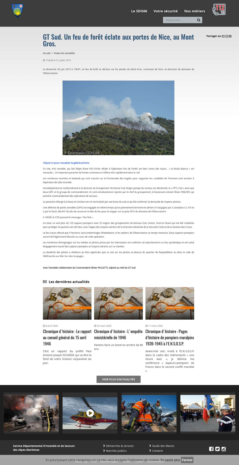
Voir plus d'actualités (118, 379)
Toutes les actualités (64, 53)
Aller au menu (18, 1)
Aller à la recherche (61, 1)
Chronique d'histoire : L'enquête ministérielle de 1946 (118, 335)
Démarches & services (120, 446)
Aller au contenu (38, 1)
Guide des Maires (163, 446)
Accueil (46, 53)
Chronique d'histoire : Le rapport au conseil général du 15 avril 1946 (67, 338)
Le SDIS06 (139, 11)
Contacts (157, 450)
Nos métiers (194, 11)
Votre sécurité (166, 11)
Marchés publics (116, 450)
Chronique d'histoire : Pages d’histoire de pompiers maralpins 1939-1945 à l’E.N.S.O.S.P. (169, 338)
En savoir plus (170, 460)
